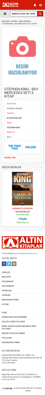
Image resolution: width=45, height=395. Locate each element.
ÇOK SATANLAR (8, 286)
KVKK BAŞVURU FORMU (11, 342)
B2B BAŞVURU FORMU (10, 300)
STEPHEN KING (13, 127)
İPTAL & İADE (7, 338)
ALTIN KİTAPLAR (14, 118)
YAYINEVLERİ (7, 291)
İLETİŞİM (5, 304)
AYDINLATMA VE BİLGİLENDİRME (14, 317)
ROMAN (14, 21)
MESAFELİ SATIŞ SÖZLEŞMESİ (13, 333)
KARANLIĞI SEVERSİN (22, 208)
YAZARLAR (6, 295)
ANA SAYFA (6, 21)
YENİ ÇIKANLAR (8, 281)
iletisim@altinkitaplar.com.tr (26, 253)
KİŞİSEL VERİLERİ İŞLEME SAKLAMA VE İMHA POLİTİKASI (19, 327)
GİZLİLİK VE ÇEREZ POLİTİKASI (13, 322)
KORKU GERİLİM (24, 21)
